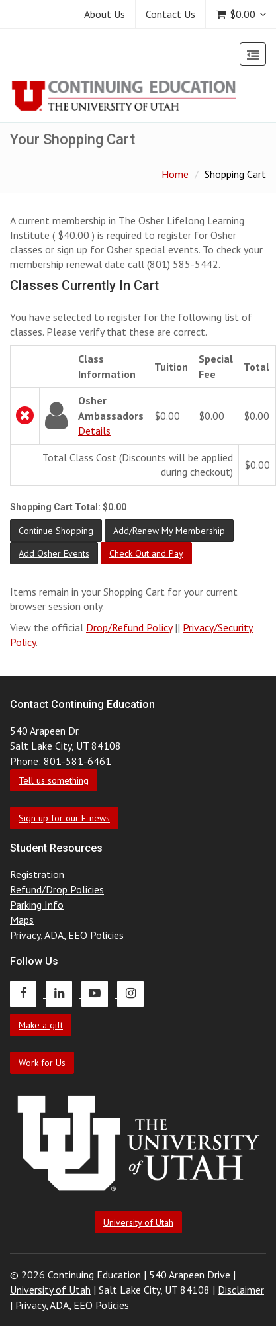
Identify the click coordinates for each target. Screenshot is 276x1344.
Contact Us (170, 14)
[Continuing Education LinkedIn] (63, 993)
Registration (37, 874)
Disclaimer (241, 1289)
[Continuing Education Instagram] (133, 993)
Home (175, 174)
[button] (56, 530)
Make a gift (41, 1025)
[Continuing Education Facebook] (28, 993)
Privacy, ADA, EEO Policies (67, 935)
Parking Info (37, 904)
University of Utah (138, 1222)
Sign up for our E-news (64, 818)
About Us (104, 14)
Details (94, 430)
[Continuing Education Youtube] (99, 993)
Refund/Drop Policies (57, 889)
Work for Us (42, 1063)
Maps (22, 919)
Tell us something (54, 780)
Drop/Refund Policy (129, 627)
